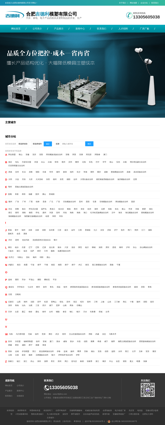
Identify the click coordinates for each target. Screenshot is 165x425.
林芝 (39, 251)
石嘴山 (79, 305)
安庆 (34, 154)
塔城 (100, 312)
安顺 (67, 154)
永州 (120, 351)
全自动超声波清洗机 (91, 414)
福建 (30, 194)
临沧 (25, 251)
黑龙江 (52, 209)
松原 (46, 302)
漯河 (107, 247)
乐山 (135, 247)
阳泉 (10, 351)
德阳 (68, 179)
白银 (125, 162)
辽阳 (37, 247)
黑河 (75, 209)
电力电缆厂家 (120, 410)
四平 (39, 302)
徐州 (38, 341)
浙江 (25, 361)
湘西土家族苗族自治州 (127, 341)
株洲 (82, 361)
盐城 (65, 351)
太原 (17, 312)
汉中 (113, 213)
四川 (44, 305)
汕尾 (30, 305)
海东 (120, 213)
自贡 (118, 361)
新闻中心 (80, 28)
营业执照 (57, 421)
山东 (109, 302)
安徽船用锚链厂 (119, 414)
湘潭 (113, 341)
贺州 (58, 213)
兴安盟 (17, 341)
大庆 (30, 179)
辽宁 (30, 247)
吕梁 (23, 247)
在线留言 (20, 396)
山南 (65, 305)
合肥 (103, 209)
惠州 (44, 213)
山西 (18, 302)
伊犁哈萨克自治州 (65, 355)
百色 (91, 162)
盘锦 (10, 280)
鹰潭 (79, 351)
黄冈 (17, 213)
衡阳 (30, 213)
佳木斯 (51, 230)
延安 (24, 355)
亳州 (63, 162)
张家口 (11, 361)
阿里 (74, 154)
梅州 (34, 257)
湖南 (24, 213)
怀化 (37, 213)
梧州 (64, 334)
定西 (135, 179)
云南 (10, 355)
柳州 (121, 247)
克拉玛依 (25, 240)
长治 (24, 172)
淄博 (46, 361)
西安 (17, 345)
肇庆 (104, 361)
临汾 (17, 247)
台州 (51, 312)
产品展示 (58, 28)
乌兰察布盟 (20, 334)
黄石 (10, 213)
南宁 (66, 265)
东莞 (61, 179)
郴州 (77, 162)
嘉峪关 (10, 234)
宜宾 (147, 351)
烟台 (93, 351)
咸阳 (24, 345)
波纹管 (65, 414)
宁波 (32, 265)
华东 (61, 216)
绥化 (61, 302)
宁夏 (118, 265)
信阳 (85, 341)
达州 (75, 179)
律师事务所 (21, 410)
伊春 (58, 351)
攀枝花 (47, 280)
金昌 (18, 234)
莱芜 (80, 247)
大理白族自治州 (86, 179)
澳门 (105, 154)
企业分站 (144, 3)
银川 (53, 355)
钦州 (65, 287)
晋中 (16, 230)
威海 (65, 341)
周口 (66, 361)
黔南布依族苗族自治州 (122, 287)
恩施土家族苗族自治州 (24, 187)
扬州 (72, 351)
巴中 (97, 162)
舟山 (32, 361)
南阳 (60, 265)
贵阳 (87, 202)
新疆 (37, 345)
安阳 (41, 154)
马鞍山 (20, 257)
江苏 (59, 230)
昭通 (138, 361)
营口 (34, 351)
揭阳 (150, 230)
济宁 (116, 230)
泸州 (128, 247)
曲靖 (136, 287)
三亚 (37, 305)
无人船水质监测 (53, 414)
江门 (143, 230)
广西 (31, 202)
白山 (43, 162)
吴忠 (104, 334)
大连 (17, 179)
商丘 (125, 302)
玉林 (140, 351)
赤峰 (30, 172)
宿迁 (75, 302)
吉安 (102, 230)
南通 (25, 265)
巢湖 (65, 172)
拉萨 (32, 251)
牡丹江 (11, 257)
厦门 (51, 341)
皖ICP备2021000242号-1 (95, 421)
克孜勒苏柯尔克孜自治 (41, 240)
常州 (51, 172)
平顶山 (31, 280)
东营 (48, 179)
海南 (71, 213)
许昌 (79, 341)
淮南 (110, 209)
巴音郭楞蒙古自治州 (16, 166)
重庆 (99, 172)
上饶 (102, 302)
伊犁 (78, 355)
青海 (149, 287)
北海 (84, 162)
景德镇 (87, 230)
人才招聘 (123, 28)
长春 (44, 172)
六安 (66, 247)
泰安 (64, 312)
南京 (19, 265)
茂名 (28, 257)
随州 (138, 302)
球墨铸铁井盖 (35, 410)
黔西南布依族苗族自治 (79, 287)
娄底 (114, 247)
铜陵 (58, 312)
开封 (10, 240)
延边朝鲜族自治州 (46, 351)
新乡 (72, 341)
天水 (85, 312)
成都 (106, 172)
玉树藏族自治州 (42, 355)
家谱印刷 (106, 414)
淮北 (116, 209)
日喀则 (18, 294)
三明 (95, 302)
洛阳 (100, 247)
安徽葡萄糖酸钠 (75, 410)
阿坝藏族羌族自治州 (54, 154)
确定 (48, 144)
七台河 (30, 287)
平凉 (54, 280)
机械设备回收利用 (92, 410)
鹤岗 (69, 209)
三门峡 (117, 302)
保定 (10, 162)
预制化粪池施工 (37, 414)
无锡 (30, 334)
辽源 (44, 247)
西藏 (10, 345)
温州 (37, 334)
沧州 (17, 172)
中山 (111, 361)
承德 (10, 172)
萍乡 (24, 280)
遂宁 (51, 305)
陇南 (53, 251)
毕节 (104, 162)
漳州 (39, 361)
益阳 (113, 351)
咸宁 (106, 341)
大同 (10, 179)
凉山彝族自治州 (146, 247)
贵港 (44, 202)
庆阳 (143, 287)
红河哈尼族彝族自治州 (99, 213)
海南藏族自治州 (14, 216)
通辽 (23, 312)
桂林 (37, 202)
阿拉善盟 (12, 154)
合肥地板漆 (107, 410)
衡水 (24, 209)
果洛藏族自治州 (121, 202)
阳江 (127, 351)
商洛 (71, 305)
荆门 (129, 230)
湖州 (96, 209)
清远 (58, 287)
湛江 (97, 361)
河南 (137, 209)
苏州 (68, 302)
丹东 (24, 179)
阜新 (17, 194)
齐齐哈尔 (20, 287)
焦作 (123, 230)
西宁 (30, 345)
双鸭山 (53, 302)
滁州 (58, 172)
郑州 (59, 361)
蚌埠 (56, 162)
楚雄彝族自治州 (117, 172)
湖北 (151, 209)
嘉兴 (66, 230)
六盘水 (11, 251)
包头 (17, 162)
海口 (85, 213)
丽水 (59, 247)
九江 (95, 230)
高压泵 (131, 410)
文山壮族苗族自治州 (77, 334)
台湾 (107, 312)
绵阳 (41, 257)
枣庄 (53, 361)
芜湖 (43, 334)
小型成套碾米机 (21, 414)
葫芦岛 (44, 209)
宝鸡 (118, 162)
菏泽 (130, 209)
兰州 (46, 251)
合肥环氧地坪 (61, 410)
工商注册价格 (134, 414)
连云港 (52, 247)
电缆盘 (140, 410)
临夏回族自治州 (64, 251)
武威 (97, 334)
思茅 (58, 305)
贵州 (81, 202)
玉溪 (17, 355)
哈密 (47, 216)
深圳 (10, 305)
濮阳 (39, 280)
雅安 (154, 351)
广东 (17, 202)
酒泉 (25, 234)
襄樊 (92, 341)
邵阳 (145, 302)
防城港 (52, 194)
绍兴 (82, 302)
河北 (10, 209)
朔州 (25, 302)
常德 (85, 172)
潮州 (92, 172)
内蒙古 (11, 265)
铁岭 (30, 312)
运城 (17, 351)
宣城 (44, 341)
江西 (80, 230)
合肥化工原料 (147, 414)
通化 (37, 312)
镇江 (18, 361)
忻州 (10, 341)
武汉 (57, 334)
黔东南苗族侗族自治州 (101, 287)
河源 (51, 213)
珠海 (17, 305)
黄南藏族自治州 (147, 213)
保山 (111, 162)
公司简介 (37, 28)
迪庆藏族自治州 (123, 179)
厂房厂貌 (144, 28)
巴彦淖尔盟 (26, 162)
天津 (10, 312)
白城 (50, 162)
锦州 (23, 230)
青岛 (51, 287)
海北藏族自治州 (131, 213)
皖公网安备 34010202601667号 (124, 421)
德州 (55, 179)
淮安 (82, 209)
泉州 (45, 287)
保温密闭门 (47, 410)
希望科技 (77, 421)
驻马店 (74, 361)
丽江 (18, 251)
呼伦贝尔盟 (33, 209)
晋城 (10, 230)
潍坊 (50, 334)
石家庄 (11, 302)
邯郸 (17, 209)
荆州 (136, 230)
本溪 (36, 162)
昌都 (128, 172)
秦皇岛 (11, 287)
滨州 (70, 162)
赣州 (10, 202)
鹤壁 (144, 209)
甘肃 (94, 202)
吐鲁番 (93, 312)
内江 (80, 265)
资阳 (124, 361)
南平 (39, 265)
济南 (109, 230)
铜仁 (71, 312)
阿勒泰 (97, 154)
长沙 (78, 172)
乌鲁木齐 (112, 334)
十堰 (131, 302)
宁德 (46, 265)
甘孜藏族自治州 (69, 202)
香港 (44, 345)
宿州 (89, 302)
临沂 (87, 247)
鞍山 (20, 154)
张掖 (145, 361)
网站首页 (15, 28)
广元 (51, 202)
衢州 (38, 287)
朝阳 (37, 172)
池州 (71, 172)
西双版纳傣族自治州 (147, 341)
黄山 (123, 209)
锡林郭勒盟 (28, 341)
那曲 (111, 265)
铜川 (78, 312)
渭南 (90, 334)
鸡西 (44, 230)
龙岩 (73, 247)
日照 (10, 294)
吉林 (30, 230)
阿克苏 (89, 154)
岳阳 (106, 351)
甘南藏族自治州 (106, 202)
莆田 (17, 280)
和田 (54, 216)
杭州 (89, 209)
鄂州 (10, 187)
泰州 (44, 312)
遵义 (131, 361)
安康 (81, 154)
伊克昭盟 (25, 351)
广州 (24, 202)
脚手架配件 (75, 414)
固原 (133, 202)
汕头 (24, 305)
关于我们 (122, 3)
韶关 (152, 302)
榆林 (30, 355)
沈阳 (32, 302)
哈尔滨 (61, 209)
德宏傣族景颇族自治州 (105, 179)
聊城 (94, 247)
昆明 (17, 240)
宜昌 (99, 351)
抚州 (37, 194)
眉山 (48, 257)
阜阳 (23, 194)
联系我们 (155, 3)
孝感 (99, 341)
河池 (65, 213)
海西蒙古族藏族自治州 (33, 216)
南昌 (53, 265)
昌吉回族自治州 (140, 172)
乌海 (11, 334)
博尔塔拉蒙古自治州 (138, 162)
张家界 (89, 361)
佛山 (44, 194)
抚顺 (10, 194)
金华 (73, 230)
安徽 (27, 154)
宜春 (86, 351)
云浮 (134, 351)
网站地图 (133, 3)
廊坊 (10, 247)
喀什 (55, 240)
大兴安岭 (39, 179)
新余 (58, 341)
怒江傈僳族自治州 (99, 265)
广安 (58, 202)
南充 (87, 265)
